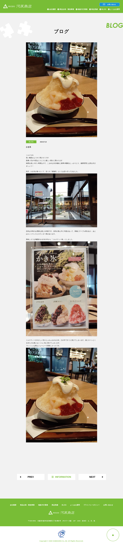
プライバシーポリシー (92, 505)
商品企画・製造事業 (67, 9)
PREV (31, 477)
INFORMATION (63, 477)
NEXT (92, 477)
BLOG (104, 9)
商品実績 (94, 9)
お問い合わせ (111, 4)
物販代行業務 (83, 9)
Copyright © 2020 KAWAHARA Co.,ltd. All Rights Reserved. (62, 541)
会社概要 (52, 9)
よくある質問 (115, 9)
